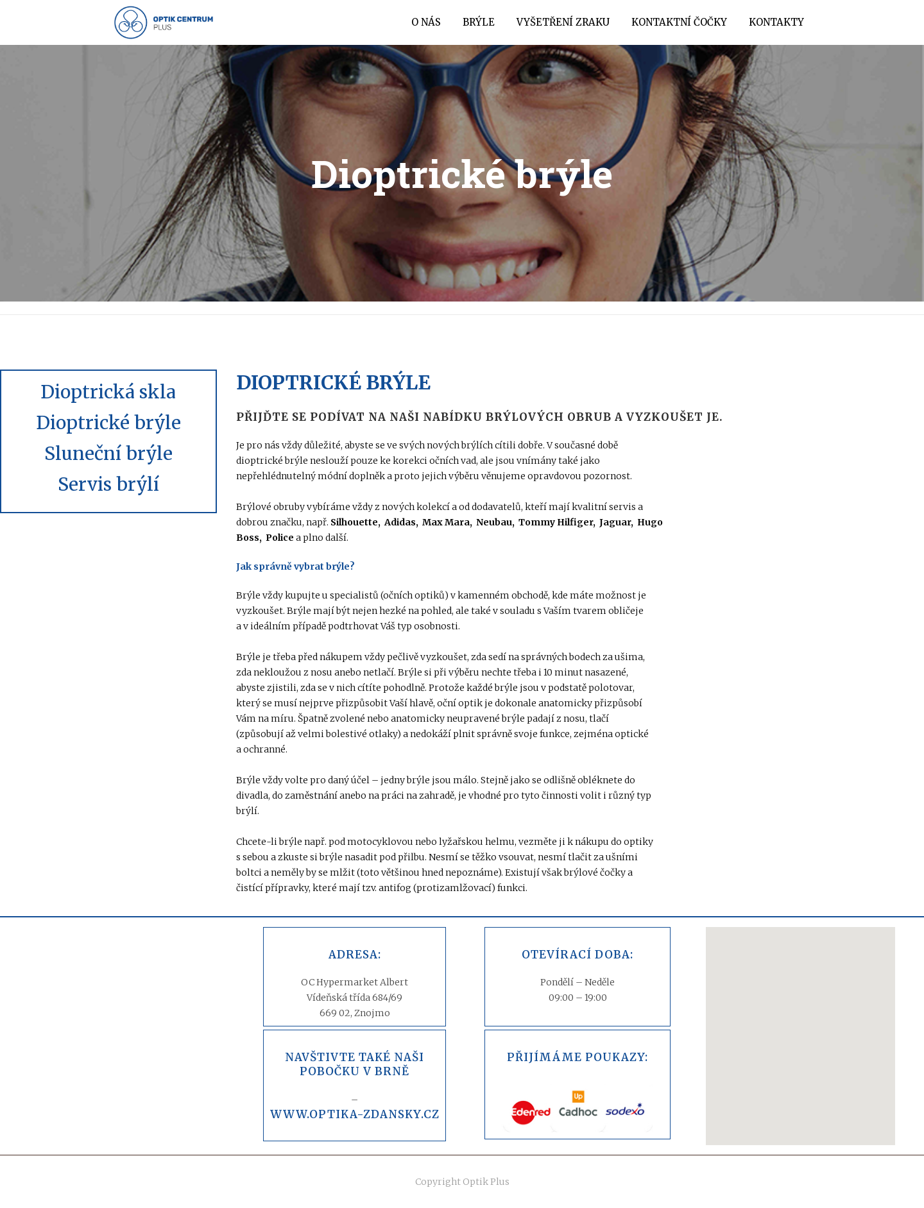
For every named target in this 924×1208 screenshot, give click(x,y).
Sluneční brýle (108, 453)
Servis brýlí (108, 484)
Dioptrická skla (108, 392)
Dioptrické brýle (108, 422)
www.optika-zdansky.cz (355, 1114)
